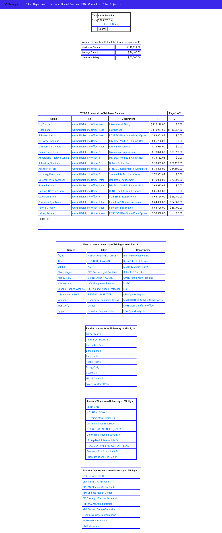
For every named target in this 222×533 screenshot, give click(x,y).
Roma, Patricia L (47, 185)
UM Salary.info (12, 4)
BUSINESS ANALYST (99, 261)
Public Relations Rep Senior (102, 456)
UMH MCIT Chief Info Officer (138, 305)
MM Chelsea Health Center (97, 492)
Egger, (61, 311)
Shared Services (70, 4)
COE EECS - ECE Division (122, 196)
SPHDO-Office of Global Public (99, 487)
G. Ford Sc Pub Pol (119, 163)
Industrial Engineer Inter (101, 311)
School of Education (134, 272)
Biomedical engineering (136, 255)
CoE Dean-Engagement (121, 179)
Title (28, 4)
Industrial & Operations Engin (125, 202)
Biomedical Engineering (122, 152)
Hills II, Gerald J (94, 378)
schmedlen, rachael (68, 294)
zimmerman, (64, 283)
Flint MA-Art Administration (98, 503)
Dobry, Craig (92, 367)
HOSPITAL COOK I (97, 412)
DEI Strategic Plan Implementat (100, 498)
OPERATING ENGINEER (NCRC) (104, 429)
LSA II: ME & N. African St (96, 481)
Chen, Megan (65, 272)
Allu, (60, 261)
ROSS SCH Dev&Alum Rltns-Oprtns (128, 135)
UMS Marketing (91, 526)
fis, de (61, 255)
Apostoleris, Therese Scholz (54, 157)
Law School (115, 129)
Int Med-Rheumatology (95, 520)
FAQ (83, 4)
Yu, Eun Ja (44, 124)
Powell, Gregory (47, 207)
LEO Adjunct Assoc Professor (104, 288)
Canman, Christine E (97, 339)
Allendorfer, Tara (47, 168)
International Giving (119, 124)
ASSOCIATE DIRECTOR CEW (103, 255)
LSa (125, 288)
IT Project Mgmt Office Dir (101, 418)
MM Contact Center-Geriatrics (99, 509)
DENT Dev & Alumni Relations (125, 191)
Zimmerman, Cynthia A (51, 146)
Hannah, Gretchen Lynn (51, 191)
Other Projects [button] (111, 4)
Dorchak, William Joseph (52, 179)
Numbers (54, 4)
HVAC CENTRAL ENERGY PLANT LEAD (108, 445)
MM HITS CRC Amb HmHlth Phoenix (143, 300)
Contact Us (94, 4)
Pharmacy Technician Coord (103, 300)
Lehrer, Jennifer (47, 213)
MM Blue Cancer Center (136, 266)
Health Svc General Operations (99, 515)
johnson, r (63, 300)
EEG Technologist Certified (102, 272)
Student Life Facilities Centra (124, 174)
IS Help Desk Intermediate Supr (104, 440)
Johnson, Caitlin (47, 135)
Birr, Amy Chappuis (49, 141)
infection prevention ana (101, 283)
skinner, (62, 266)
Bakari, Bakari (93, 350)
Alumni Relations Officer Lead (88, 124)
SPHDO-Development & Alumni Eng (128, 168)
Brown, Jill (91, 372)
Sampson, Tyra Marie (50, 202)
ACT (90, 266)
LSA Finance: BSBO (93, 476)
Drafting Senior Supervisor (101, 423)
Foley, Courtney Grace (98, 384)
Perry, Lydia (92, 356)
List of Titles (111, 24)
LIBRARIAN (93, 406)
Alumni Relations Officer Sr (86, 141)
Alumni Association (119, 146)
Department (39, 4)
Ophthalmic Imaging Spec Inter (104, 434)
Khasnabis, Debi (94, 345)
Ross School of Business (136, 261)
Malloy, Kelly (64, 277)
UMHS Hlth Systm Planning (138, 277)
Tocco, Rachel (93, 361)
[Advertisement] (111, 87)
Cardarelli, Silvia (47, 196)
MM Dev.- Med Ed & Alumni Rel (126, 141)
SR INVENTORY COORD (100, 277)
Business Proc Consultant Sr (102, 451)
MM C (126, 283)
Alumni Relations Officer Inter (88, 146)
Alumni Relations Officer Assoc (89, 213)
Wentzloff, (63, 305)
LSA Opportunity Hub (134, 294)
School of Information (121, 207)
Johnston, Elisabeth (49, 163)
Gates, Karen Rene (49, 152)
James (91, 305)
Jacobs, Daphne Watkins (71, 288)
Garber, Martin (94, 334)
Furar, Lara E (45, 129)
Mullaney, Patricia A (49, 174)
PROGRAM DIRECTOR (100, 294)
